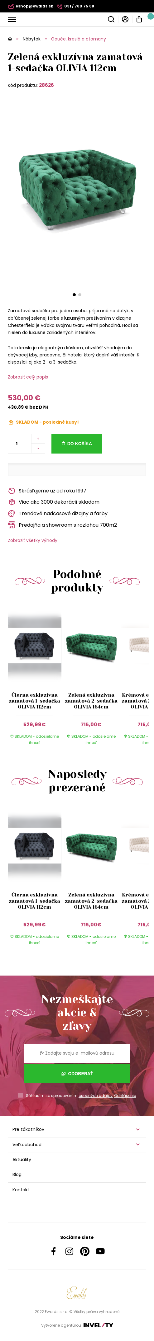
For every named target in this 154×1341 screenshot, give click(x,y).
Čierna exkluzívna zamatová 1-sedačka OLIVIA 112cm (34, 701)
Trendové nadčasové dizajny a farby (58, 514)
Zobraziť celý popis (28, 377)
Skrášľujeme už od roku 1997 (47, 491)
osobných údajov (96, 1095)
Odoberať (77, 1073)
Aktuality (21, 1159)
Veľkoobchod (26, 1144)
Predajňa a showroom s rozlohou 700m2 (62, 525)
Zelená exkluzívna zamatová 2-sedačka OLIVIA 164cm (91, 701)
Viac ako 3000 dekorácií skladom (53, 502)
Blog (17, 1174)
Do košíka (79, 443)
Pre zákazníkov (28, 1129)
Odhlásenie (125, 1095)
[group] (36, 678)
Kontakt (20, 1190)
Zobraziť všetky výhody (32, 540)
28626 (46, 85)
